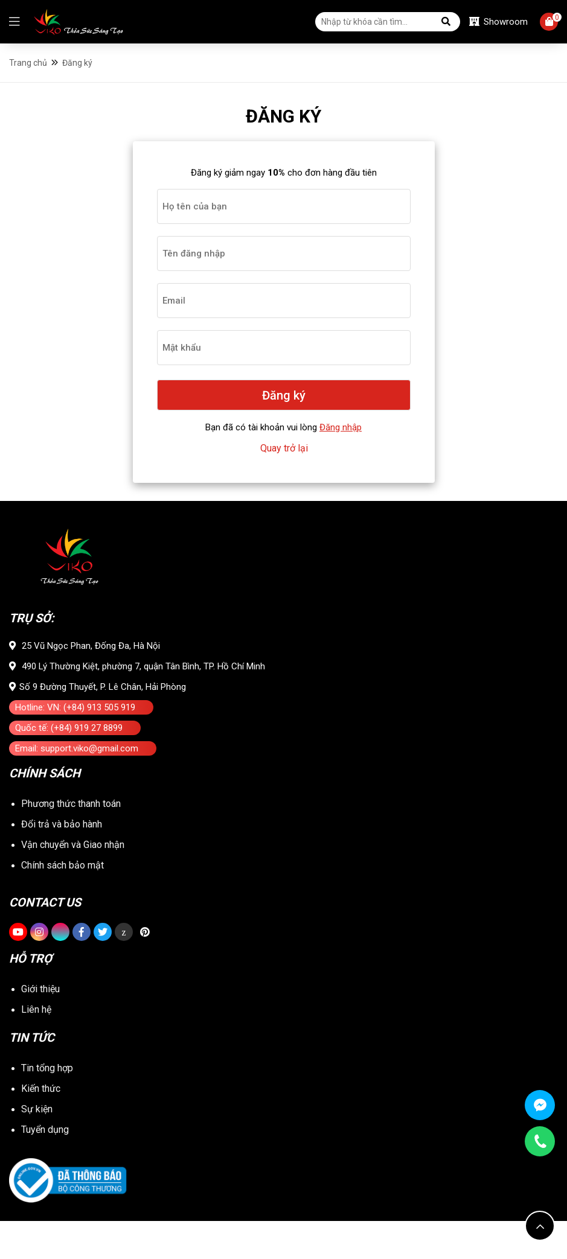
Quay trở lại (284, 458)
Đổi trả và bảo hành (61, 859)
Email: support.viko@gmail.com (76, 772)
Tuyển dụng (45, 1167)
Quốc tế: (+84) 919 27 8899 (69, 752)
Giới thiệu (40, 1030)
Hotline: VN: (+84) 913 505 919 (75, 731)
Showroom (498, 23)
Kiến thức (40, 1126)
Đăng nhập (340, 437)
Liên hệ (36, 1050)
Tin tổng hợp (47, 1106)
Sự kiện (37, 1147)
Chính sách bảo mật (62, 915)
